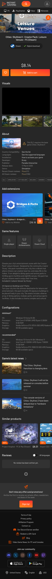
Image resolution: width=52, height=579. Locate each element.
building (33, 180)
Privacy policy (26, 518)
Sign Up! (26, 504)
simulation (12, 180)
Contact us (26, 526)
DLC (4, 180)
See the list (26, 152)
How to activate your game (32, 157)
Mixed (24, 171)
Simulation (26, 168)
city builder (22, 180)
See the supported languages (33, 155)
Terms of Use (26, 515)
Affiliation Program (26, 522)
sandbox (42, 180)
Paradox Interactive (29, 163)
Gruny (24, 160)
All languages (41, 455)
